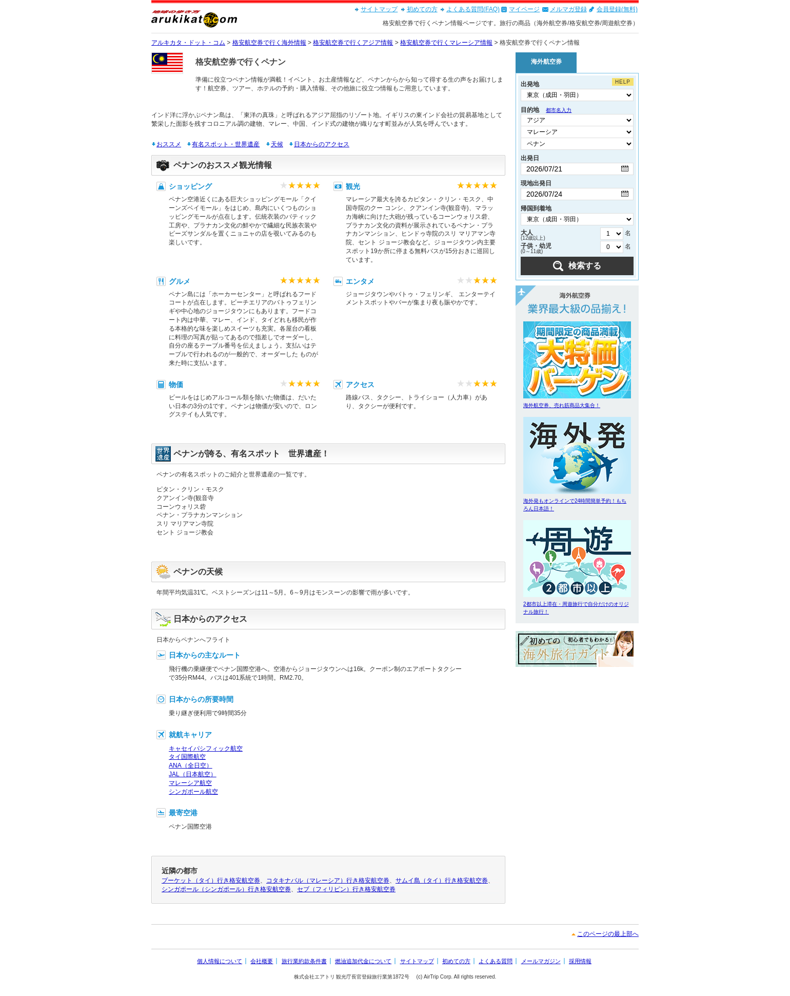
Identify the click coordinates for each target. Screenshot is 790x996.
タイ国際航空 (187, 756)
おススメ (168, 144)
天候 (277, 144)
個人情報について (219, 961)
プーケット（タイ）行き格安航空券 (211, 880)
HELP (622, 82)
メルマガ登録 (568, 9)
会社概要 (261, 961)
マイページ (524, 9)
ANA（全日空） (190, 765)
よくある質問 (495, 961)
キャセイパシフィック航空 (206, 748)
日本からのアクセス (321, 144)
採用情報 (580, 961)
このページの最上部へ (608, 933)
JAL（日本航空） (192, 774)
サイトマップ (379, 9)
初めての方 (422, 9)
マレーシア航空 (190, 783)
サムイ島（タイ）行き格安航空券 (442, 880)
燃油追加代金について (363, 961)
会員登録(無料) (617, 9)
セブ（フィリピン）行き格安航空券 (346, 889)
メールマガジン (541, 961)
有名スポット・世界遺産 (226, 144)
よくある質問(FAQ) (473, 9)
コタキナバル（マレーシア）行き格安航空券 (327, 880)
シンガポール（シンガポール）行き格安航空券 (226, 889)
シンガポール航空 (193, 791)
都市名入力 (558, 110)
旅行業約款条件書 (304, 961)
